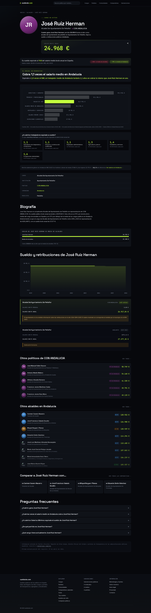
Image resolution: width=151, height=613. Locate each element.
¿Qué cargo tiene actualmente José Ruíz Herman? (41, 533)
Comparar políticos (64, 601)
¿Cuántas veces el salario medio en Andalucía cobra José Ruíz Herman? (50, 514)
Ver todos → (126, 359)
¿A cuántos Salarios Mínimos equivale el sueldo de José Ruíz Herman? (49, 520)
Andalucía (40, 191)
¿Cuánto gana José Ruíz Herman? (35, 508)
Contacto (112, 592)
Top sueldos (62, 595)
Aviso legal (112, 587)
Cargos (87, 3)
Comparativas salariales (65, 590)
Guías (60, 592)
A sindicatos (87, 584)
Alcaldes (30, 12)
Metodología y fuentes (116, 582)
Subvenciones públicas (91, 582)
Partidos (94, 3)
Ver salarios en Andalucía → (114, 167)
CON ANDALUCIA (80, 28)
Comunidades (103, 3)
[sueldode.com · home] (26, 3)
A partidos (87, 590)
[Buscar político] (66, 3)
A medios (86, 587)
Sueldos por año (63, 598)
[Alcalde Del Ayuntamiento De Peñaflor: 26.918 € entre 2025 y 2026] (119, 278)
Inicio (22, 12)
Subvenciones (125, 3)
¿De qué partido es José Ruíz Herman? (37, 527)
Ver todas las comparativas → (120, 476)
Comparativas (114, 3)
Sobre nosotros (114, 584)
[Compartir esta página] (128, 43)
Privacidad (112, 590)
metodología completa (44, 546)
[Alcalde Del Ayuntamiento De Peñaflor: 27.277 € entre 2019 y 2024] (65, 278)
